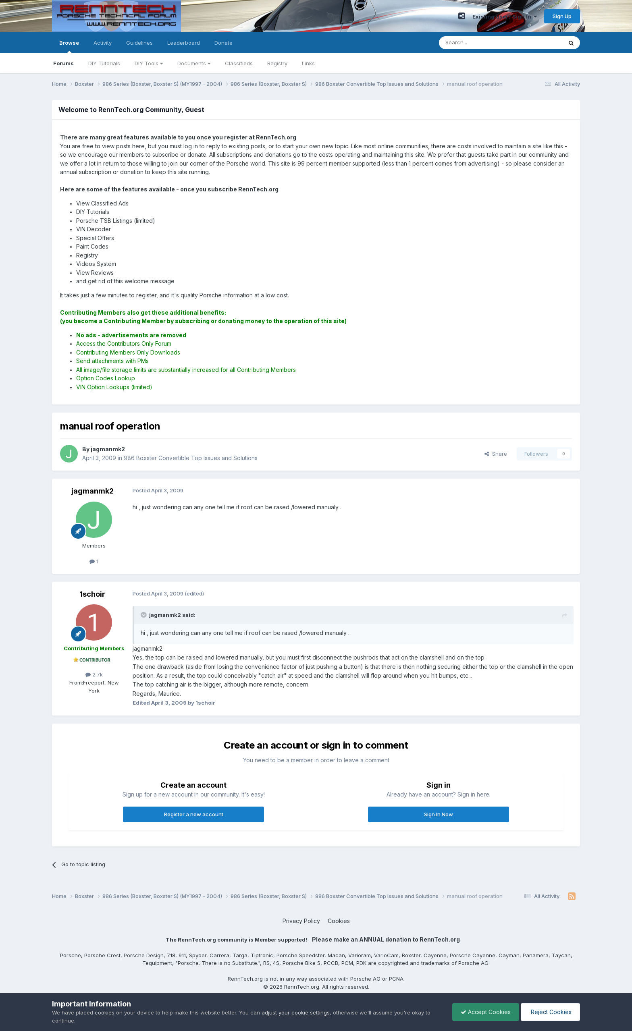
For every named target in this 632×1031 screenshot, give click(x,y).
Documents (193, 63)
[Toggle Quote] (144, 615)
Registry (277, 63)
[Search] (480, 42)
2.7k (94, 674)
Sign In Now (438, 814)
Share (495, 453)
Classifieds (239, 63)
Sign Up (562, 16)
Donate (223, 42)
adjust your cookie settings (296, 1012)
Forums (63, 63)
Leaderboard (183, 42)
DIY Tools (149, 63)
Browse (69, 46)
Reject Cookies (550, 1011)
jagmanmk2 (92, 491)
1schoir (92, 594)
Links (308, 63)
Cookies (339, 920)
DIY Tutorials (104, 63)
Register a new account (193, 814)
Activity (103, 42)
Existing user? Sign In (504, 16)
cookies (104, 1012)
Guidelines (139, 42)
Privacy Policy (301, 920)
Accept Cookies (486, 1011)
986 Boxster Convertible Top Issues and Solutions (191, 457)
